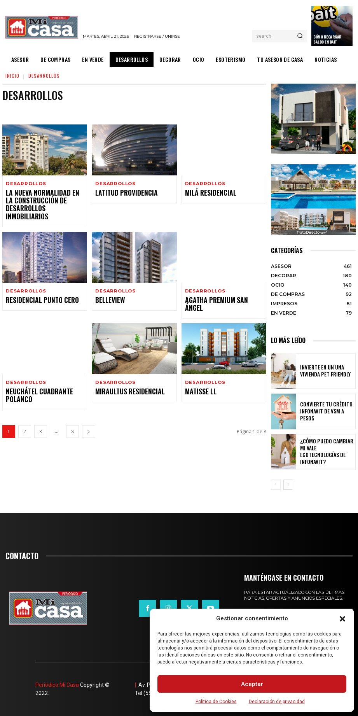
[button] (342, 619)
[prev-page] (276, 485)
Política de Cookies (216, 701)
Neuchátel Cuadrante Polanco (34, 377)
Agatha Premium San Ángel (219, 291)
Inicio (12, 75)
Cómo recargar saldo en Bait (327, 39)
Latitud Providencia (121, 193)
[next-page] (88, 413)
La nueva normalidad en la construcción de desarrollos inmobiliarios (42, 200)
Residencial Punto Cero (37, 291)
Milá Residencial (206, 193)
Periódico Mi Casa (57, 685)
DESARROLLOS (25, 184)
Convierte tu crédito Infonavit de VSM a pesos (324, 411)
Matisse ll (198, 374)
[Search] (300, 36)
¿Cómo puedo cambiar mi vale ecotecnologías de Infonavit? (324, 451)
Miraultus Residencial (124, 374)
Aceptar (252, 684)
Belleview (107, 291)
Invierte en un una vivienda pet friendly (326, 371)
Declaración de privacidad (277, 701)
